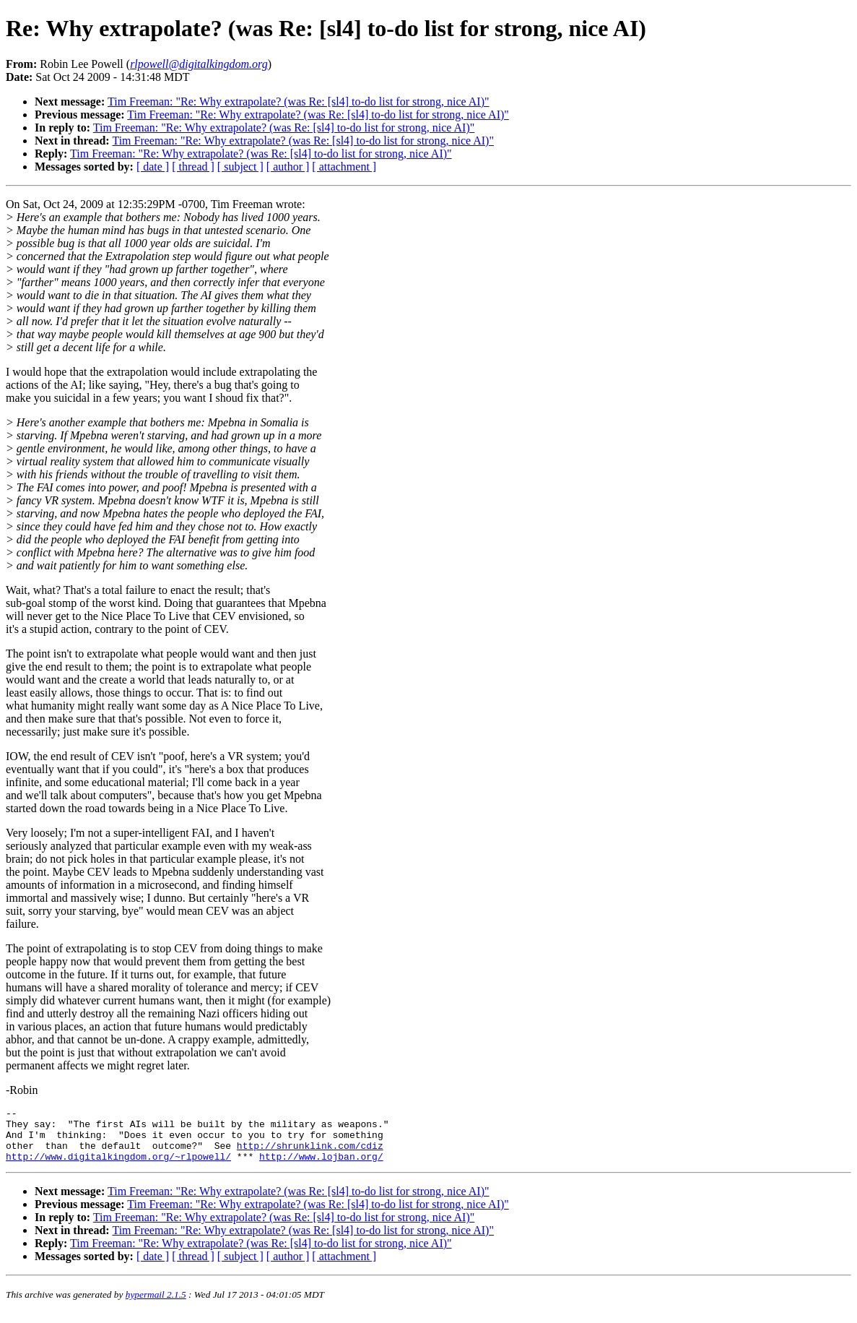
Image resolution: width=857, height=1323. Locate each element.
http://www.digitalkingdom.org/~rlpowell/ (118, 1166)
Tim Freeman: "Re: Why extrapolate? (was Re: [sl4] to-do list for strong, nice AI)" (299, 101)
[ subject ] (240, 166)
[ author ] (288, 166)
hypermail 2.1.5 (156, 1305)
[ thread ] (193, 166)
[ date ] (152, 166)
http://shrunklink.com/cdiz (310, 1153)
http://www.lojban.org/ (321, 1166)
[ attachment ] (344, 166)
